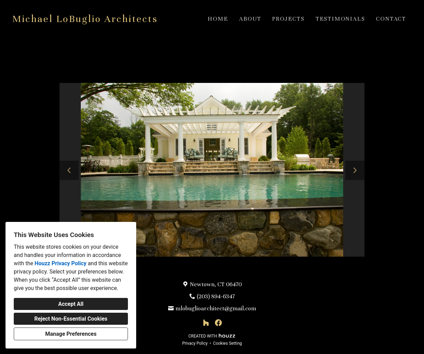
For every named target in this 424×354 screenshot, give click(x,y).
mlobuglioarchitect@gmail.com (215, 308)
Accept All (71, 304)
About (250, 18)
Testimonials (340, 18)
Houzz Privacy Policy (60, 263)
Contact (391, 18)
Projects (288, 18)
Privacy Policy (195, 343)
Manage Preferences (70, 334)
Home (218, 18)
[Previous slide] (69, 170)
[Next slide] (355, 170)
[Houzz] (206, 323)
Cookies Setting (227, 343)
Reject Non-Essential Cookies (71, 318)
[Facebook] (218, 323)
